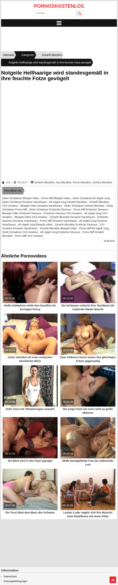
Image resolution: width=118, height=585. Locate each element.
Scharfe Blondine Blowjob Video (59, 228)
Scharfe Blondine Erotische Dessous (76, 224)
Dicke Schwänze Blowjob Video (21, 198)
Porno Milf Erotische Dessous (91, 209)
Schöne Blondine (102, 182)
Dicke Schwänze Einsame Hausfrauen (25, 201)
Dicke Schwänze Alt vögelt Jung (91, 198)
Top (113, 580)
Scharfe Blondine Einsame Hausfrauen (73, 217)
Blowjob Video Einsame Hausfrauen (41, 205)
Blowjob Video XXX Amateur (31, 217)
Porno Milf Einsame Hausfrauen (59, 220)
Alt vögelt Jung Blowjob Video (35, 224)
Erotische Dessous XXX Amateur (63, 213)
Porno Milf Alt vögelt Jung (94, 228)
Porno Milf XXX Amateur (29, 235)
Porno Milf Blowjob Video (56, 198)
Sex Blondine (63, 182)
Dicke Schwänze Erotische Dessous (50, 209)
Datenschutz (10, 576)
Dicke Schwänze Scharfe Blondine (84, 205)
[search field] (55, 13)
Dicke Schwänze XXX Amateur (20, 232)
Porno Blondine (82, 182)
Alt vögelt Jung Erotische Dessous (60, 232)
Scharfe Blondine (45, 182)
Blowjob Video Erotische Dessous (22, 213)
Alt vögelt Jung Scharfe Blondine (68, 201)
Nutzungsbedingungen (15, 581)
